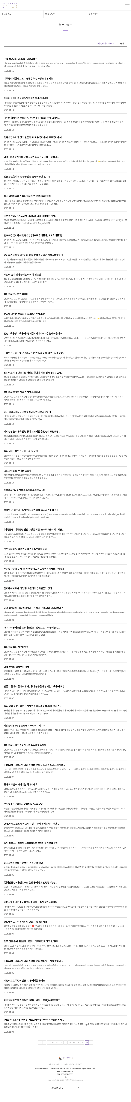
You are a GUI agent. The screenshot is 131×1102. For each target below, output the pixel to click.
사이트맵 (78, 1064)
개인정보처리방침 (55, 1064)
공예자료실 (6, 14)
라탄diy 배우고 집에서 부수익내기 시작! (25, 725)
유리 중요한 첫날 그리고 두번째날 (22, 392)
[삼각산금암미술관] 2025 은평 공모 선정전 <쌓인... (30, 882)
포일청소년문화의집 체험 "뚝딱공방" (24, 804)
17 (74, 1042)
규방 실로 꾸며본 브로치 (17, 470)
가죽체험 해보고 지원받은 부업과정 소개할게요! (29, 78)
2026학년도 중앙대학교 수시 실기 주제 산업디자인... (31, 823)
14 (61, 1042)
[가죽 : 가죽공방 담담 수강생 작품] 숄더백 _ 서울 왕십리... (33, 961)
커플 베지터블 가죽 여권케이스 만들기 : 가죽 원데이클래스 (33, 608)
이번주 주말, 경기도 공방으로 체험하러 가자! (30, 215)
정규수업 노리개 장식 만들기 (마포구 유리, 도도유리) (33, 137)
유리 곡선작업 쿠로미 (16, 294)
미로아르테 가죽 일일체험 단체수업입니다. (26, 98)
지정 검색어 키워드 (104, 43)
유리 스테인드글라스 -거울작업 (21, 451)
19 (82, 1042)
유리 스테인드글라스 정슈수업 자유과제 (25, 745)
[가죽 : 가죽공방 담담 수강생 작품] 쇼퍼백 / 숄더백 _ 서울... (34, 529)
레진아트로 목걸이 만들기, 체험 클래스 (24, 980)
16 (70, 1042)
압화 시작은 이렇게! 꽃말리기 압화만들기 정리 (28, 588)
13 (57, 1042)
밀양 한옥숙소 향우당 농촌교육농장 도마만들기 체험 (30, 843)
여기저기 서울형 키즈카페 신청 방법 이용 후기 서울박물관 (33, 255)
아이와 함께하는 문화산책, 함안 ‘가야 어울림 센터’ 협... (32, 117)
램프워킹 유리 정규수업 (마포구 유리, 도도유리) (33, 235)
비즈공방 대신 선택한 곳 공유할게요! (23, 863)
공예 (122, 43)
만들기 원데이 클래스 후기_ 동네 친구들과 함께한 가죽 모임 (34, 686)
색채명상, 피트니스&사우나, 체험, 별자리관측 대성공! (31, 510)
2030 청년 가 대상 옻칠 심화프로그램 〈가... (31, 157)
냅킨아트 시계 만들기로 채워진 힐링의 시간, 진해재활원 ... (33, 372)
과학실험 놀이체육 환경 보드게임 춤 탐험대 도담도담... (32, 431)
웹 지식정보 (50, 14)
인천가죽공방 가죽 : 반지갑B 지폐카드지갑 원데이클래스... (34, 333)
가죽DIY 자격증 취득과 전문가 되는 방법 (25, 490)
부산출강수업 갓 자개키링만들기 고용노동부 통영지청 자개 (34, 568)
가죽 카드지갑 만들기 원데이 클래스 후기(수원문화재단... (33, 1000)
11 (49, 1042)
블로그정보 (93, 14)
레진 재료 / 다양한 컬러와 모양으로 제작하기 (27, 412)
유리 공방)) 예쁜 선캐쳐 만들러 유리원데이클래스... (33, 706)
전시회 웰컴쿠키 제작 (16, 667)
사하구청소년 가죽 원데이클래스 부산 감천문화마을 (30, 902)
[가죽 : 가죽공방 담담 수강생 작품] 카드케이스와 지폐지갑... (34, 765)
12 (53, 1042)
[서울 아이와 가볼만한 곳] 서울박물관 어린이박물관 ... (34, 1019)
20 (86, 1042)
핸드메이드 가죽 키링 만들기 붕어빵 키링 (25, 921)
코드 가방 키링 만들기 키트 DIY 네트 (25, 549)
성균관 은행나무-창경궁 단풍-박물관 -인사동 (27, 176)
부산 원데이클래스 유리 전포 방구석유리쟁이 (27, 196)
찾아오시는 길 (69, 1064)
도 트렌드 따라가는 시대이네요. (21, 784)
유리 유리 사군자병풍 (16, 647)
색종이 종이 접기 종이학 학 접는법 (22, 274)
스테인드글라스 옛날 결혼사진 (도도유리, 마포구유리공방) (33, 353)
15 (65, 1042)
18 (78, 1042)
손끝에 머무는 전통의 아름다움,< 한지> (24, 314)
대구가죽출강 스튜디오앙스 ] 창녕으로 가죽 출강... (32, 627)
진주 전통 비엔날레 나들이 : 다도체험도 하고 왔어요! (31, 941)
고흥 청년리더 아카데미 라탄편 (20, 59)
